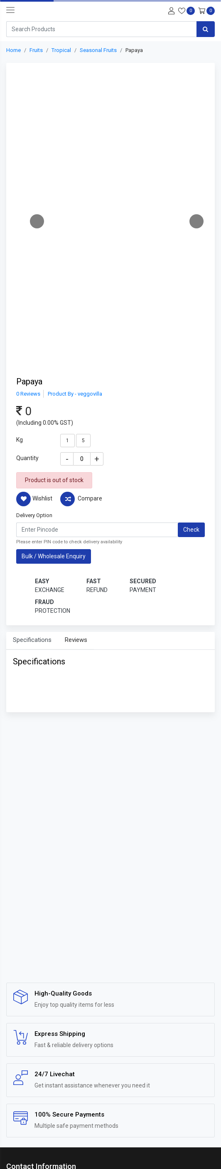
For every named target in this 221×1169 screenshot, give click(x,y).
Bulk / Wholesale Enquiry (54, 556)
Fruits (36, 50)
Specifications (32, 640)
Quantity (27, 458)
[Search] (101, 29)
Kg (19, 439)
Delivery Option (34, 515)
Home (13, 50)
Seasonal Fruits (98, 50)
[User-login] (170, 10)
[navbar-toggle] (10, 10)
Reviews (76, 640)
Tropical (61, 50)
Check (191, 529)
